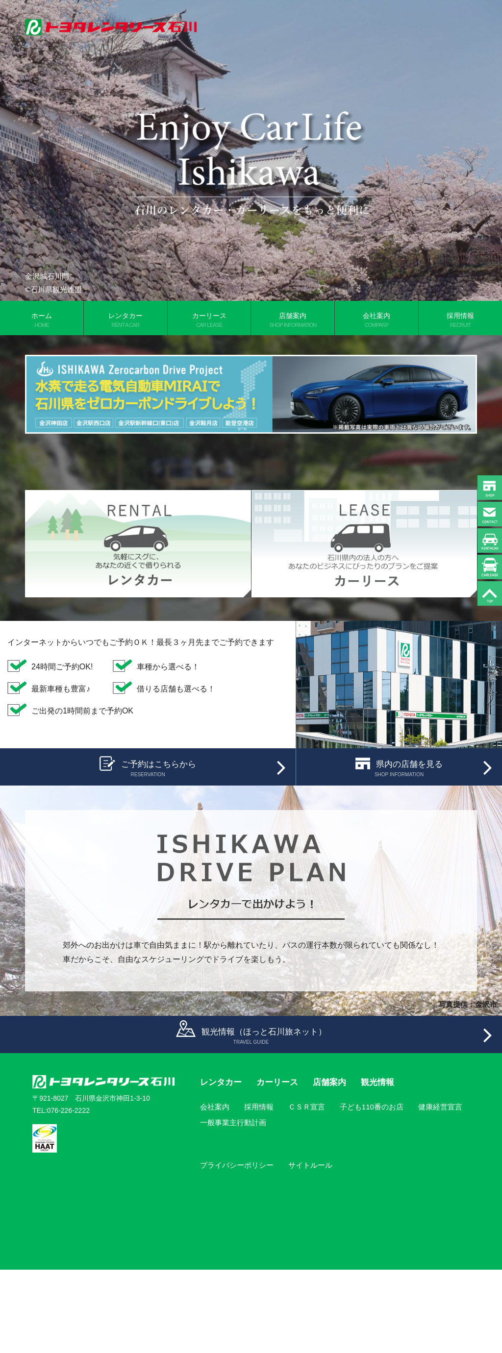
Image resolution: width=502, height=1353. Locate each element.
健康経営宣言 (440, 1190)
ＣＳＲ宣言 (306, 1190)
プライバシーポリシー (237, 1248)
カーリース (209, 320)
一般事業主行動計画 (233, 1206)
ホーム (41, 320)
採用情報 (259, 1190)
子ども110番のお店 (371, 1190)
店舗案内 (292, 320)
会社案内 (376, 320)
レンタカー (125, 320)
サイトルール (310, 1248)
